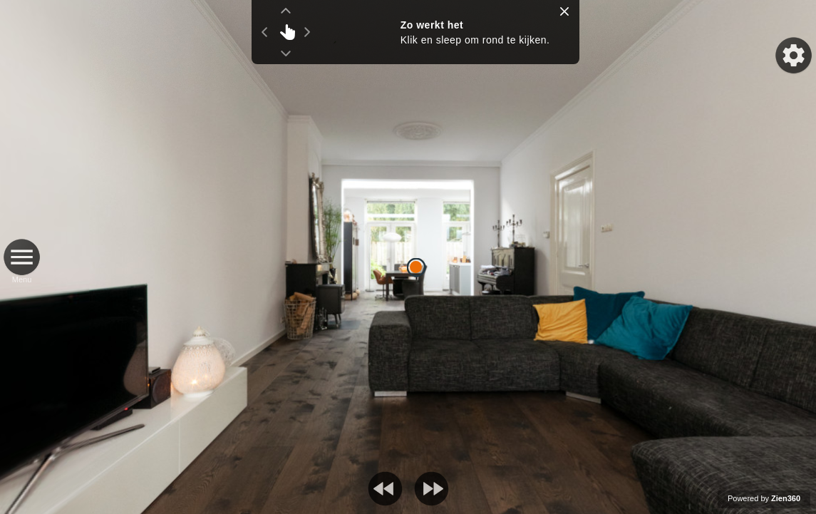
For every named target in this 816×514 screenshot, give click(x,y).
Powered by (764, 498)
